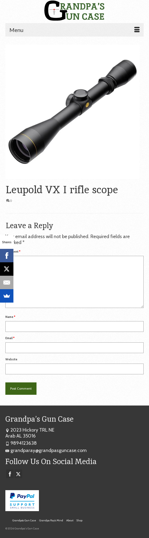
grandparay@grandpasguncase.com (46, 450)
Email (9, 338)
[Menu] (74, 30)
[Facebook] (10, 473)
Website (11, 359)
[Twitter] (18, 473)
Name (10, 317)
